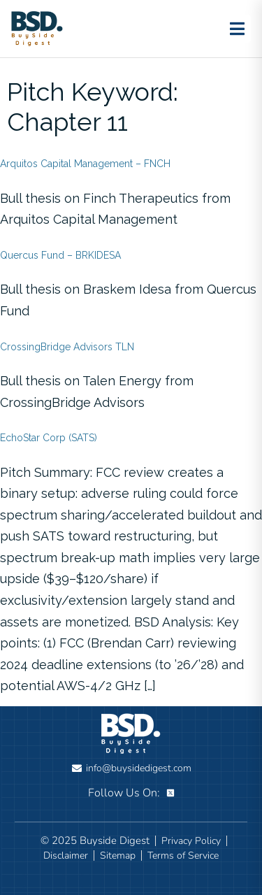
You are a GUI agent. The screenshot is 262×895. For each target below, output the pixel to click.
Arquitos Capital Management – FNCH (85, 163)
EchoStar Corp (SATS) (48, 437)
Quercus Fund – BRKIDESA (60, 255)
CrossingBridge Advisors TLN (67, 346)
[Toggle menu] (237, 29)
